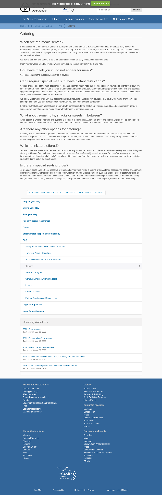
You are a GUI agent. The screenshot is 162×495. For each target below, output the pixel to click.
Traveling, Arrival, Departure (38, 253)
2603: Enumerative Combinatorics (38, 338)
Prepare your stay (31, 201)
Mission (26, 435)
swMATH (88, 458)
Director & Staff (29, 447)
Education (88, 455)
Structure (27, 441)
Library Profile (90, 400)
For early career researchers (36, 221)
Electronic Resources (93, 391)
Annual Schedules (92, 423)
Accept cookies (101, 3)
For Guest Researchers (35, 19)
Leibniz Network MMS (93, 417)
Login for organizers (33, 304)
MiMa (86, 438)
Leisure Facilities (33, 292)
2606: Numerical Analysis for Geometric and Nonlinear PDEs (50, 365)
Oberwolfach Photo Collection (97, 444)
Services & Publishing (93, 394)
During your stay (31, 208)
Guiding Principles (31, 438)
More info (85, 3)
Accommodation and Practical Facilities (43, 259)
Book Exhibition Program (95, 397)
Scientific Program (74, 19)
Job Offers (27, 455)
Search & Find (90, 388)
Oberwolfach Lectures (93, 450)
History (26, 458)
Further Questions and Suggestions (41, 298)
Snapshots (88, 435)
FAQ (60, 26)
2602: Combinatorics (32, 329)
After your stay (30, 214)
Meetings (88, 409)
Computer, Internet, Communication (41, 279)
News (25, 452)
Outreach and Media (123, 19)
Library (56, 19)
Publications (89, 420)
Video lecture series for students (98, 452)
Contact (26, 450)
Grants (26, 227)
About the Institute (98, 19)
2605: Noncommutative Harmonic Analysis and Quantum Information (54, 356)
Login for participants (33, 311)
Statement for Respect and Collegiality (41, 234)
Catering (29, 266)
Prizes (86, 415)
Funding (26, 444)
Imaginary (88, 441)
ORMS (87, 461)
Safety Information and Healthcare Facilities (45, 246)
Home (23, 26)
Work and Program (34, 272)
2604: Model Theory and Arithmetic (38, 347)
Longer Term (89, 412)
